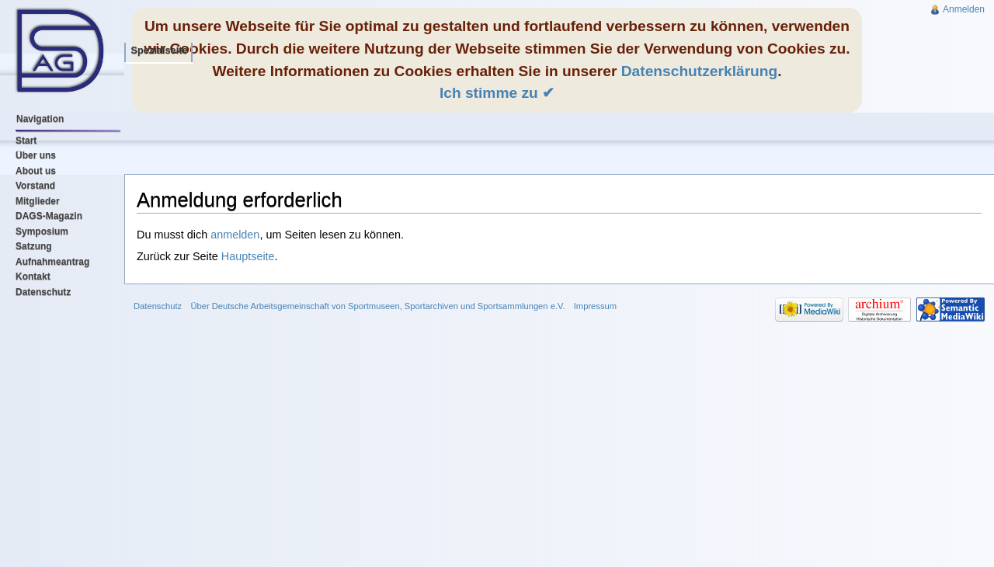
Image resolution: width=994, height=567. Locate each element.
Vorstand (35, 185)
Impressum (595, 306)
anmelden (234, 234)
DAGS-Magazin (49, 215)
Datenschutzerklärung (699, 71)
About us (36, 170)
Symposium (42, 231)
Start (26, 140)
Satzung (34, 246)
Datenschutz (43, 292)
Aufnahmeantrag (52, 261)
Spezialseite (158, 50)
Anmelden (964, 9)
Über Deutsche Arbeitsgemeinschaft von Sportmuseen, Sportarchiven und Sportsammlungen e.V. (377, 306)
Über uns (36, 155)
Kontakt (33, 276)
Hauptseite (248, 256)
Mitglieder (38, 201)
